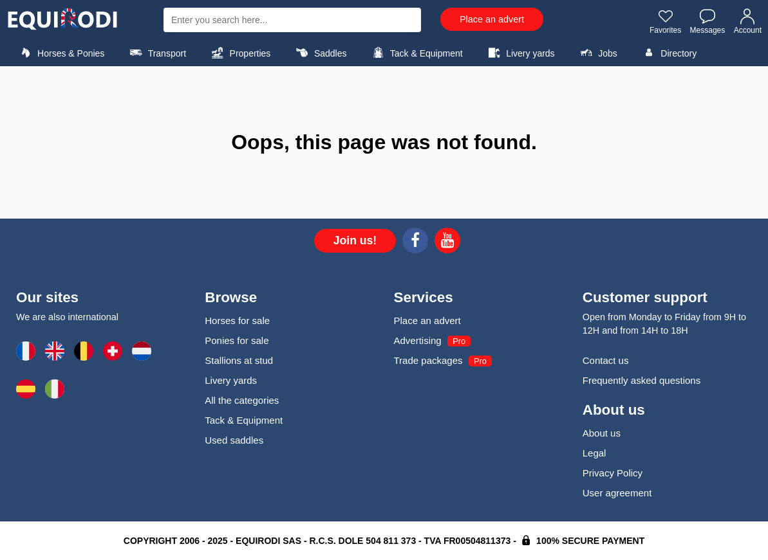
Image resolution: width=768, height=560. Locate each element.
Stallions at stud (239, 360)
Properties (239, 53)
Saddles (320, 53)
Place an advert (492, 19)
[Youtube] (447, 242)
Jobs (597, 53)
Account (748, 21)
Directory (668, 53)
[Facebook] (415, 242)
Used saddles (234, 440)
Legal (594, 452)
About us (602, 433)
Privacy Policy (612, 472)
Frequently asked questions (641, 380)
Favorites (665, 21)
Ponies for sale (236, 340)
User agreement (617, 492)
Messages (708, 21)
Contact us (606, 360)
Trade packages (428, 360)
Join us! (355, 240)
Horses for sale (237, 320)
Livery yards (520, 53)
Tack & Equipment (416, 53)
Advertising (418, 340)
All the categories (242, 400)
